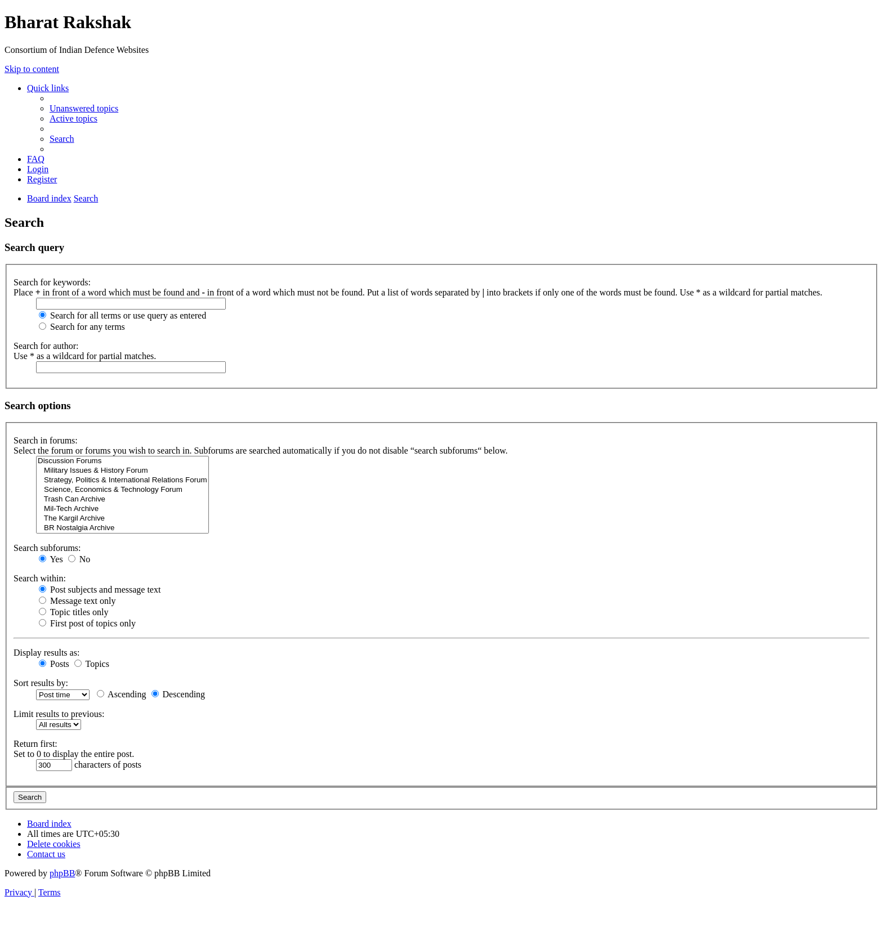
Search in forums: (46, 440)
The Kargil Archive (122, 518)
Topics (91, 664)
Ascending (121, 694)
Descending (178, 694)
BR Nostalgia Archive (122, 528)
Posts (54, 664)
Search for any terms (82, 326)
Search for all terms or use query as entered (122, 315)
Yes (51, 559)
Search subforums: (47, 548)
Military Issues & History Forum (122, 471)
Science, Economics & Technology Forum (122, 490)
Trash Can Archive (122, 499)
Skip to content (32, 69)
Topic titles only (73, 612)
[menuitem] (84, 108)
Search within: (40, 578)
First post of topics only (87, 623)
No (79, 559)
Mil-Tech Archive (122, 509)
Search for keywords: (52, 282)
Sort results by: (41, 683)
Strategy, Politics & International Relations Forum (122, 480)
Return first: (35, 744)
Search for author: (46, 346)
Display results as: (46, 652)
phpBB (62, 873)
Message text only (77, 601)
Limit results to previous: (59, 714)
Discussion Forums (122, 461)
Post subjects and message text (99, 589)
